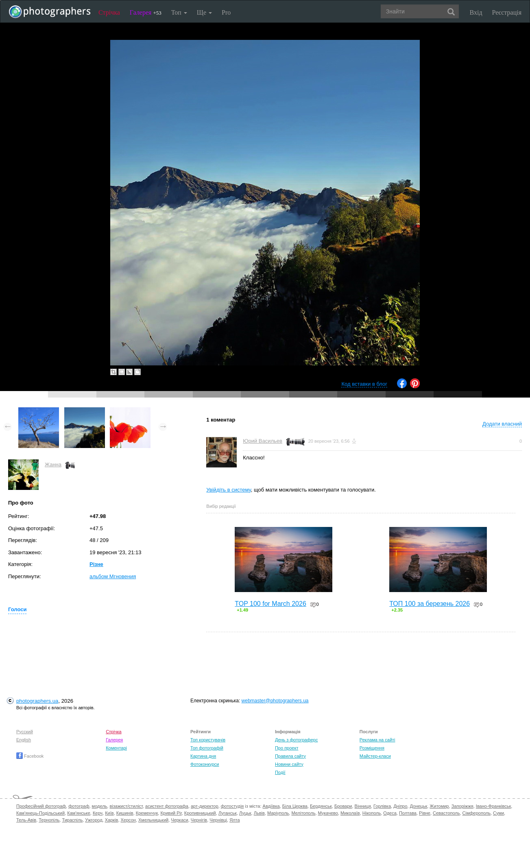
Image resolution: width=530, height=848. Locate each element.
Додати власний (502, 424)
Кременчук (147, 813)
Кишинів (124, 813)
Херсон (128, 819)
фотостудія (232, 806)
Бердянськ (321, 806)
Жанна (53, 464)
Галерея (145, 12)
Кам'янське (78, 813)
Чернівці (218, 819)
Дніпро (400, 806)
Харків (111, 819)
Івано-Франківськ (493, 806)
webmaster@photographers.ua (275, 701)
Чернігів (199, 819)
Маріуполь (278, 813)
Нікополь (371, 813)
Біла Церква (295, 806)
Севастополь (446, 813)
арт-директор (204, 806)
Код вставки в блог (364, 384)
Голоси (17, 609)
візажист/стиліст (125, 806)
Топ (179, 12)
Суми (498, 813)
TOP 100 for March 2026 (270, 603)
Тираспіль (72, 819)
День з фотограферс (296, 739)
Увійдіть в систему (228, 490)
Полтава (408, 813)
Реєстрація (506, 12)
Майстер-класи (375, 756)
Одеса (389, 813)
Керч (98, 813)
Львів (259, 813)
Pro (226, 12)
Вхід (476, 12)
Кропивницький (200, 813)
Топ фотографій (206, 747)
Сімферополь (476, 813)
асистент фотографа (166, 806)
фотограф (78, 806)
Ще (204, 12)
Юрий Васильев (262, 441)
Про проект (286, 747)
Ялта (234, 819)
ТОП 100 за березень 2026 (429, 603)
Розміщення (372, 747)
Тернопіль (49, 819)
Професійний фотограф (41, 806)
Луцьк (245, 813)
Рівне (424, 813)
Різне (96, 564)
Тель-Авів (26, 819)
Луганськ (227, 813)
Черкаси (179, 819)
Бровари (343, 806)
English (23, 739)
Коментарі (116, 747)
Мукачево (328, 813)
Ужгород (93, 819)
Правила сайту (290, 756)
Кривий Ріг (170, 813)
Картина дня (203, 756)
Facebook (30, 756)
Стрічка (109, 12)
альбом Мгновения (112, 576)
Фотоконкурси (204, 764)
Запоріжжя (462, 806)
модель (99, 806)
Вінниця (363, 806)
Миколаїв (350, 813)
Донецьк (418, 806)
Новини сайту (289, 764)
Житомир (439, 806)
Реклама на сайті (377, 739)
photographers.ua (37, 701)
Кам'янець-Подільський (40, 813)
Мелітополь (303, 813)
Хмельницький (153, 819)
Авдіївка (271, 806)
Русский (24, 731)
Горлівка (382, 806)
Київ (109, 813)
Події (280, 772)
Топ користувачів (207, 739)
